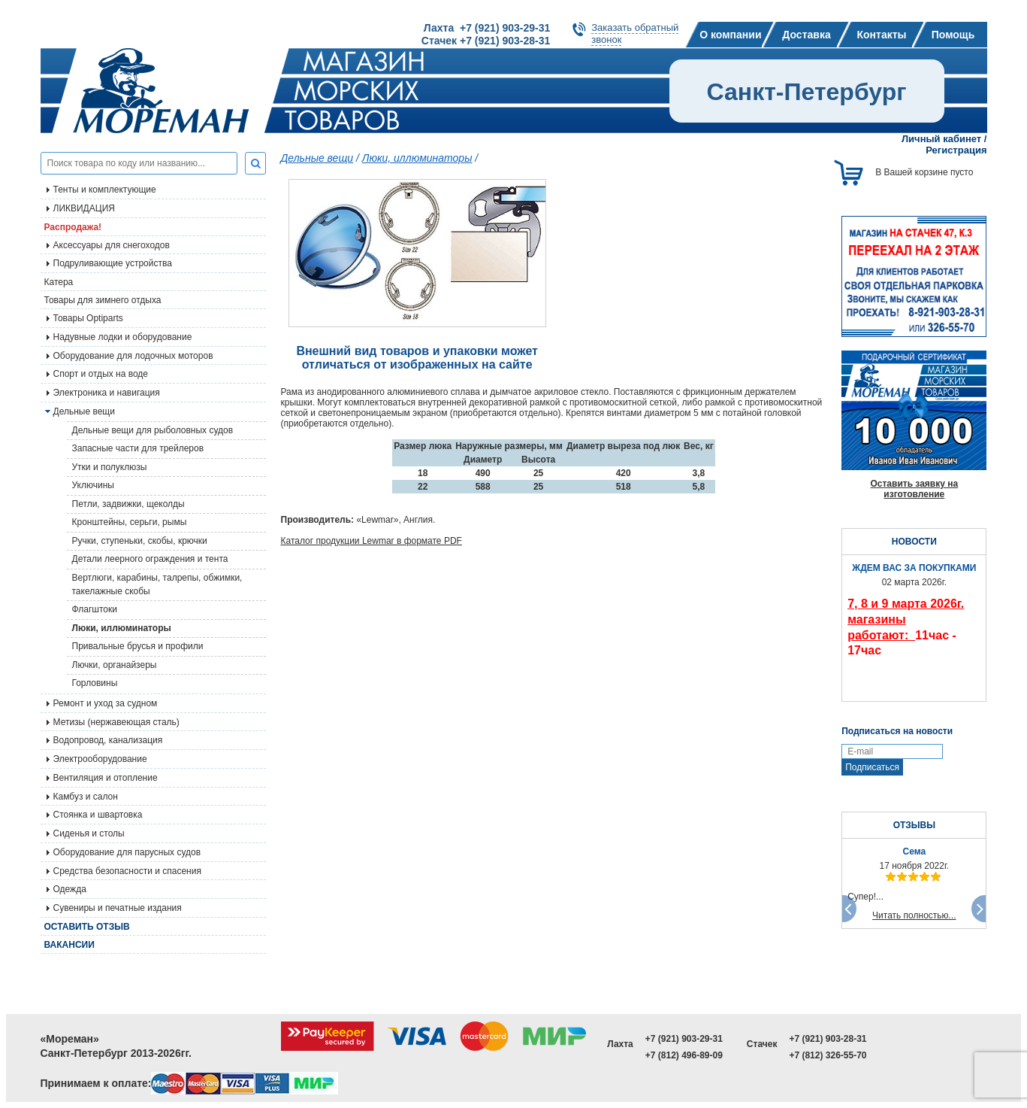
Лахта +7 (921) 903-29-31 (487, 28)
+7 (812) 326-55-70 (827, 1055)
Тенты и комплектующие (104, 189)
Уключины (93, 485)
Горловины (95, 683)
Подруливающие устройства (112, 263)
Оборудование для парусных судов (127, 852)
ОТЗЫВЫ (914, 825)
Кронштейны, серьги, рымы (129, 522)
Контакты (881, 35)
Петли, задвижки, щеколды (128, 504)
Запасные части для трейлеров (138, 448)
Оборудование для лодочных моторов (133, 356)
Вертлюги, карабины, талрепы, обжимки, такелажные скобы (157, 584)
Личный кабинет (941, 138)
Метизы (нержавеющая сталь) (116, 722)
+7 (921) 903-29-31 (684, 1039)
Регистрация (956, 150)
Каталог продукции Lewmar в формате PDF (371, 541)
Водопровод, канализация (108, 740)
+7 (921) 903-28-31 (827, 1039)
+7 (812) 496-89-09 (684, 1055)
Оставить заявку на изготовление (914, 488)
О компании (730, 35)
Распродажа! (73, 227)
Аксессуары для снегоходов (111, 245)
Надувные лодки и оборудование (122, 337)
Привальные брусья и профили (138, 646)
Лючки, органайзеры (114, 665)
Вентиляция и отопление (105, 778)
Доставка (806, 35)
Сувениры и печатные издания (117, 908)
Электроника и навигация (106, 392)
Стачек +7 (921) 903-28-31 (485, 41)
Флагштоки (94, 609)
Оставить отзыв (87, 926)
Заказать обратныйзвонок (634, 33)
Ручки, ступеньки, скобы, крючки (139, 541)
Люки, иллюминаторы (121, 628)
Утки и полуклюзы (109, 467)
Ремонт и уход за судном (105, 703)
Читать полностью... (914, 915)
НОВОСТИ (914, 541)
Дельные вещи (317, 158)
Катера (59, 282)
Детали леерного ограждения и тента (150, 559)
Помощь (953, 35)
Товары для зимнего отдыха (103, 300)
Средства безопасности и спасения (127, 871)
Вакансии (69, 945)
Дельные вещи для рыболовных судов (153, 430)
